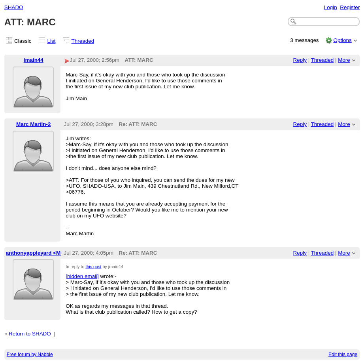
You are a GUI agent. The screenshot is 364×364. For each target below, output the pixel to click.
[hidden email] (82, 276)
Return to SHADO (30, 334)
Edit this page (342, 354)
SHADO (13, 7)
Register (350, 7)
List (51, 41)
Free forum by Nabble (30, 354)
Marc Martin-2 (33, 124)
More (344, 60)
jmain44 (33, 60)
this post (93, 266)
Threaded (83, 41)
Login (330, 7)
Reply (300, 60)
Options (342, 40)
